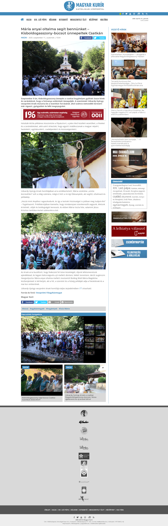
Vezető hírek (118, 29)
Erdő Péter (128, 199)
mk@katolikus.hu (102, 522)
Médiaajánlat (75, 523)
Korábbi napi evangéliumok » (136, 176)
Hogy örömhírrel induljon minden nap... (126, 155)
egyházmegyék (120, 204)
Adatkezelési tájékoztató (98, 523)
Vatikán (134, 188)
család (117, 196)
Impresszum (66, 523)
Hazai (29, 19)
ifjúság (131, 205)
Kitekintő (63, 19)
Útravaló (126, 191)
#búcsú (25, 309)
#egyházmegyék (37, 309)
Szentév (135, 197)
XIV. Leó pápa (40, 19)
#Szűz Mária (64, 309)
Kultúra (104, 19)
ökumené (126, 196)
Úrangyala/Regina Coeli (122, 185)
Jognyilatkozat (85, 523)
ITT (80, 288)
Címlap (47, 510)
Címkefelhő (117, 181)
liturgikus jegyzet (138, 191)
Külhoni (52, 19)
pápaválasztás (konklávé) (133, 194)
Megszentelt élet (78, 19)
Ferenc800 (137, 185)
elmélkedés (117, 194)
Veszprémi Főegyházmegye (49, 292)
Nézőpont (93, 19)
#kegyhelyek (51, 309)
